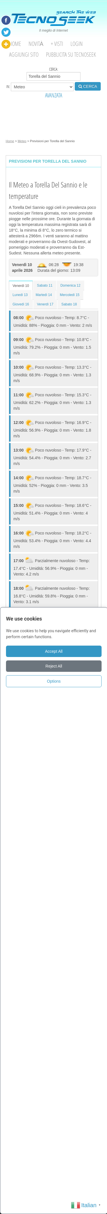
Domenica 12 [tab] (70, 285)
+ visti (57, 43)
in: (40, 87)
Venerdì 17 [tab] (45, 304)
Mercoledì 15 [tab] (70, 295)
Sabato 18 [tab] (69, 304)
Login (76, 43)
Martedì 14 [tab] (44, 295)
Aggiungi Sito (24, 54)
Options (53, 681)
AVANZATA (53, 95)
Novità (36, 43)
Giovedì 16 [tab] (21, 304)
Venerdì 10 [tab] (21, 286)
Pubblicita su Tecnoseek (71, 54)
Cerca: (53, 74)
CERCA (87, 86)
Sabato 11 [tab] (45, 285)
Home (15, 43)
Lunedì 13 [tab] (20, 295)
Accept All (53, 651)
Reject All (53, 666)
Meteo (22, 141)
